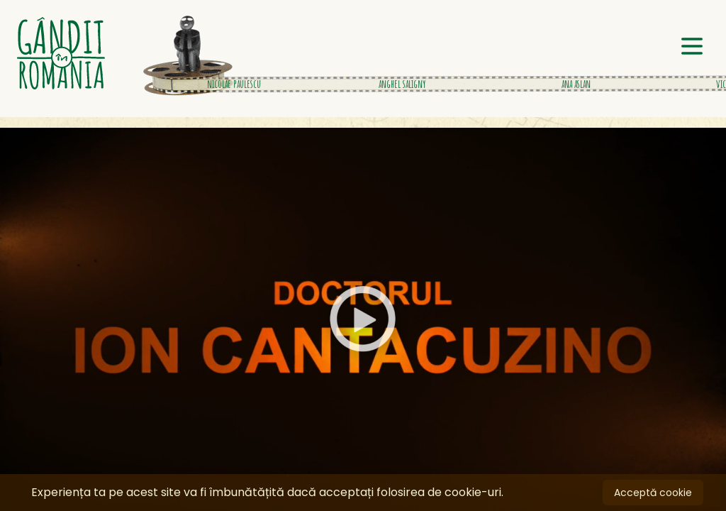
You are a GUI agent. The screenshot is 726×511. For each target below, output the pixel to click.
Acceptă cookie (653, 492)
